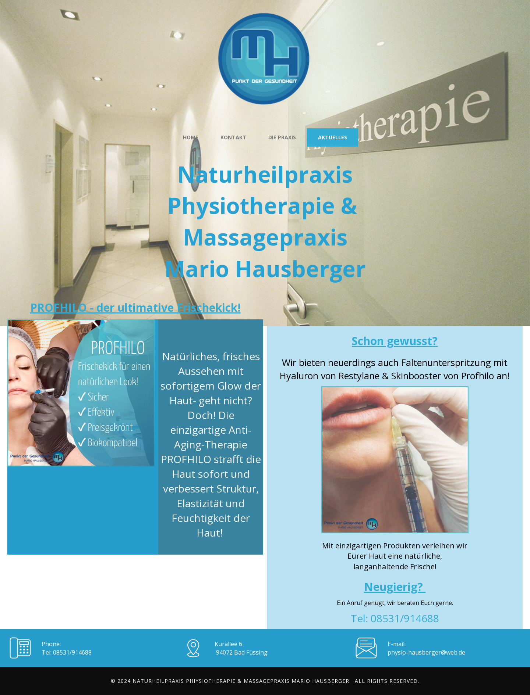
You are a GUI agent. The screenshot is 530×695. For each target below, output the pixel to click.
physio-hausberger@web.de (426, 652)
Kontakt (233, 137)
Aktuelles (332, 137)
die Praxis (282, 137)
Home (190, 137)
